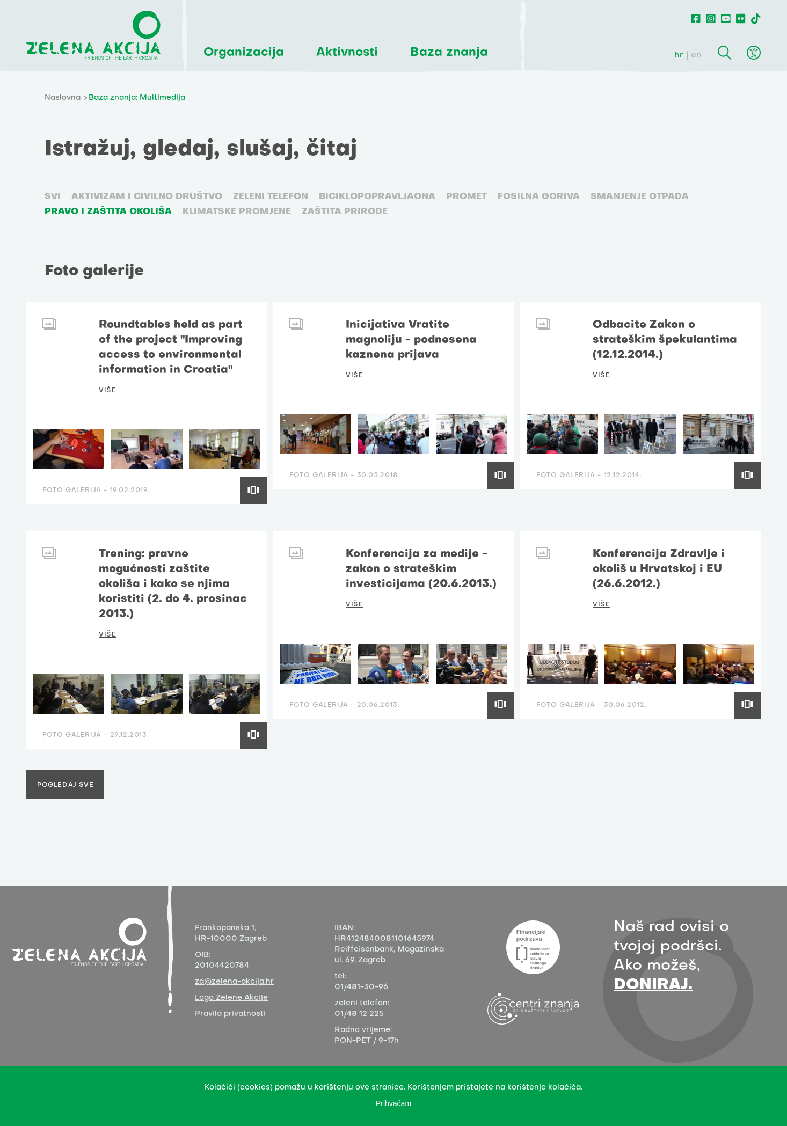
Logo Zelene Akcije (231, 998)
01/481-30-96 (361, 987)
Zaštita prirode (345, 212)
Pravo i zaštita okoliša (108, 212)
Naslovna (63, 97)
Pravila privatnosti (230, 1014)
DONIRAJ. (653, 985)
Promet (466, 197)
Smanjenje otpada (640, 197)
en (696, 55)
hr (678, 55)
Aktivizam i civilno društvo (146, 197)
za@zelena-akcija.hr (234, 981)
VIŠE (107, 390)
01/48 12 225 (359, 1014)
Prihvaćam (393, 1103)
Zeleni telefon (270, 197)
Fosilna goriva (539, 197)
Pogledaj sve (65, 785)
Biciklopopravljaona (377, 197)
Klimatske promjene (237, 212)
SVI (53, 197)
